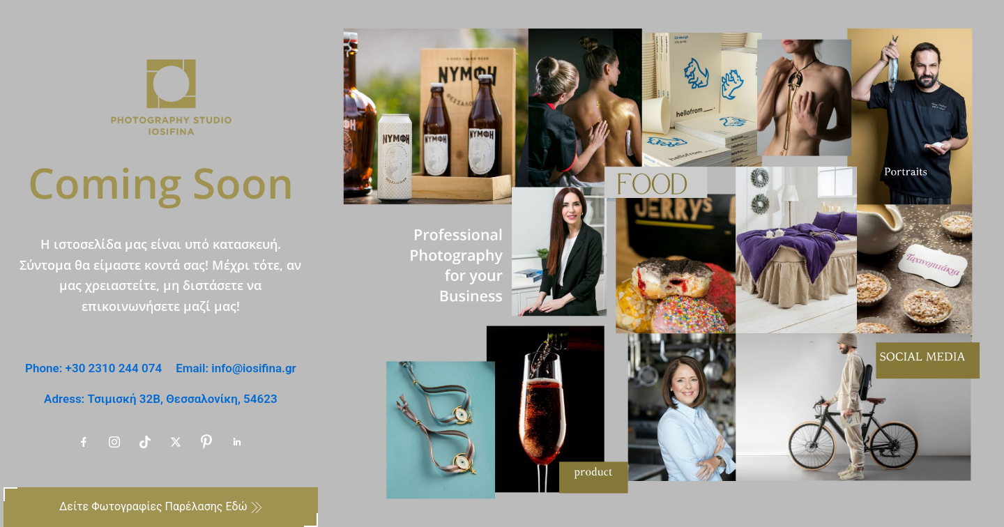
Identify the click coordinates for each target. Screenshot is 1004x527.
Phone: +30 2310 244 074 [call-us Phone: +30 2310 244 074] (93, 368)
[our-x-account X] (175, 441)
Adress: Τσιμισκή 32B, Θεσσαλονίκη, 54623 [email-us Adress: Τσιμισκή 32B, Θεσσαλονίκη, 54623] (160, 399)
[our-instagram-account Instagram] (114, 441)
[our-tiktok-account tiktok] (145, 441)
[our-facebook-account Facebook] (83, 441)
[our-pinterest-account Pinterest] (206, 441)
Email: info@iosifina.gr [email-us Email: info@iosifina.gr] (236, 368)
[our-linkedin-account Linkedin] (237, 441)
